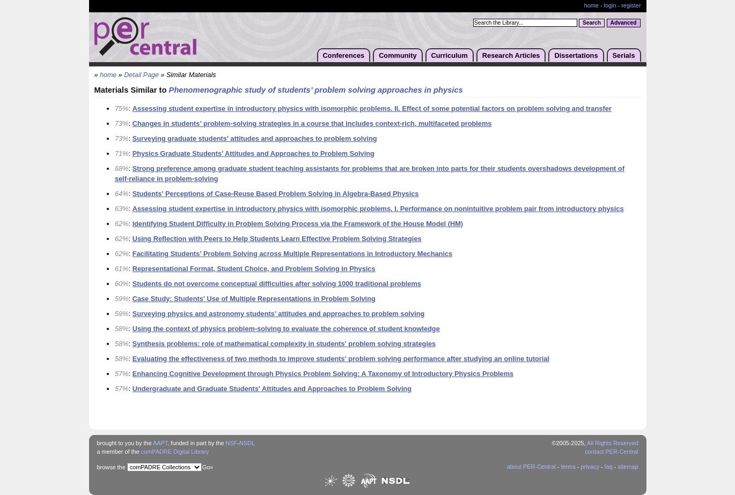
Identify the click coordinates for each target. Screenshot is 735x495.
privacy (589, 466)
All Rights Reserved (612, 443)
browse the (111, 467)
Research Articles (511, 55)
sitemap (628, 466)
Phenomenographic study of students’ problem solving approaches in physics (316, 90)
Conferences (344, 55)
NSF (232, 443)
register (631, 5)
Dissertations (576, 55)
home (591, 5)
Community (397, 55)
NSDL (247, 443)
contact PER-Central (611, 451)
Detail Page (141, 75)
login (610, 5)
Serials (624, 55)
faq (609, 466)
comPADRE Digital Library (175, 451)
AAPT (160, 443)
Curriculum (449, 55)
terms (568, 466)
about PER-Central (531, 466)
